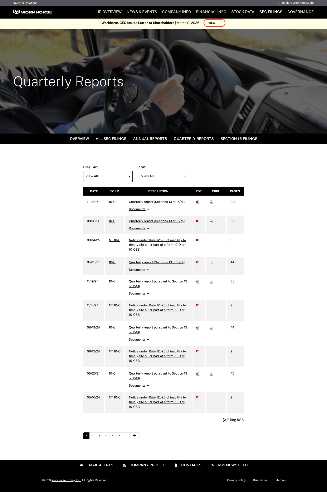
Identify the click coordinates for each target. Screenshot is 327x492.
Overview (79, 141)
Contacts (190, 467)
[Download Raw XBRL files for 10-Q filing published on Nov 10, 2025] (211, 204)
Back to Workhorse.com (298, 2)
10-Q (112, 204)
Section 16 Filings (238, 141)
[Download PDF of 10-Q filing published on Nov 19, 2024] (198, 283)
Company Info (176, 12)
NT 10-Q (115, 242)
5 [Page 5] (114, 438)
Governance (300, 12)
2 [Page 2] (94, 438)
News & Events (142, 12)
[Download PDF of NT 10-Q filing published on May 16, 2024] (198, 399)
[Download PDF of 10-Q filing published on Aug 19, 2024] (198, 329)
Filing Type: (90, 169)
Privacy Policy (236, 482)
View (212, 25)
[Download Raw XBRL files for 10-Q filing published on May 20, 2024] (211, 375)
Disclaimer (260, 482)
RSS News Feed (232, 467)
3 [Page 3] (100, 438)
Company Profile (147, 467)
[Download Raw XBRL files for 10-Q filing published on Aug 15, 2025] (211, 223)
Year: (142, 169)
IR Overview (110, 12)
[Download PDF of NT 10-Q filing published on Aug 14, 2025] (198, 242)
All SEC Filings (111, 141)
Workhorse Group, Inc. (66, 482)
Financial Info (211, 12)
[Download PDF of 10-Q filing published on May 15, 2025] (198, 264)
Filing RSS (233, 422)
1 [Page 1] (87, 438)
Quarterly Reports (194, 141)
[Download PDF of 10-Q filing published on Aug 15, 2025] (198, 223)
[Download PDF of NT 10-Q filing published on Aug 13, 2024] (198, 353)
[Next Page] (134, 438)
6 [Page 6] (120, 438)
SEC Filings (270, 12)
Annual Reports (150, 141)
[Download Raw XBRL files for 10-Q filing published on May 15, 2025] (211, 264)
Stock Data (242, 12)
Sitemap (279, 482)
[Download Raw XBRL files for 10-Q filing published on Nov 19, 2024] (211, 283)
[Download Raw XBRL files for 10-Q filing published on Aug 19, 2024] (211, 329)
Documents (140, 211)
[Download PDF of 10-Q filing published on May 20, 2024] (198, 375)
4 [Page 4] (107, 438)
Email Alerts (99, 467)
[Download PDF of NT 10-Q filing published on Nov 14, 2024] (198, 307)
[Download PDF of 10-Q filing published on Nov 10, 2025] (198, 204)
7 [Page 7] (127, 438)
